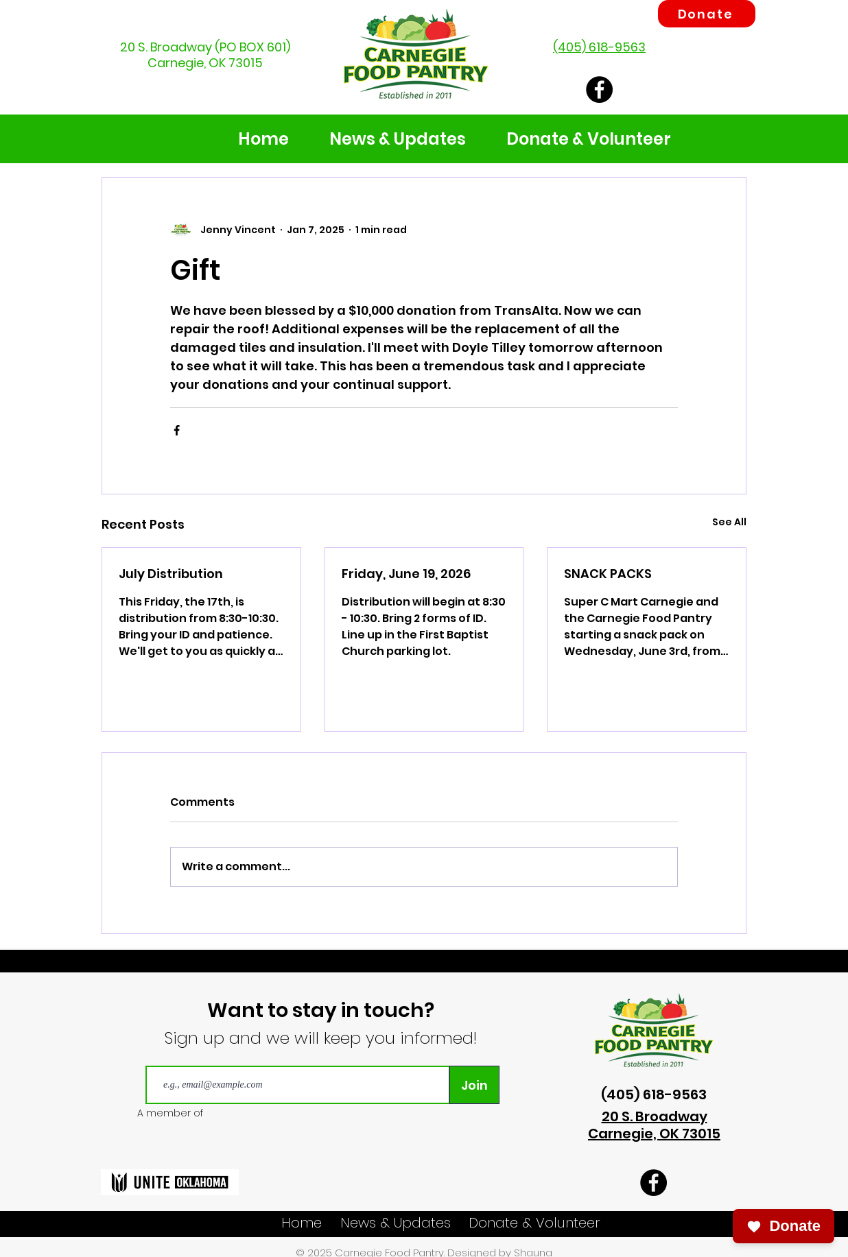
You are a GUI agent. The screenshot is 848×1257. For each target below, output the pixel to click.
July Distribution (171, 573)
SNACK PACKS (608, 573)
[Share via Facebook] (176, 430)
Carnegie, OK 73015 (205, 62)
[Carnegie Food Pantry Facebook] (599, 89)
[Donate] (706, 13)
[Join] (474, 1085)
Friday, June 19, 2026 (406, 573)
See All (729, 522)
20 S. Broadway (166, 47)
